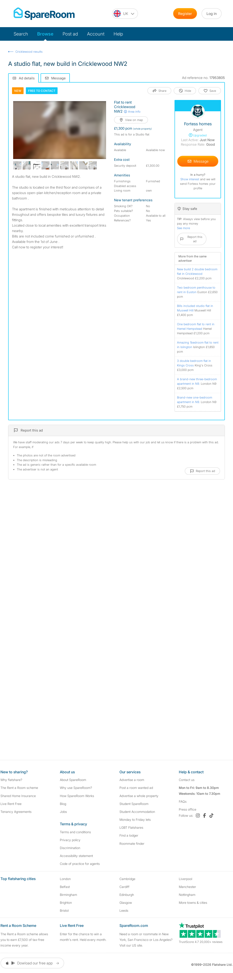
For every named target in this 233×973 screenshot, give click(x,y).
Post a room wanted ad (136, 788)
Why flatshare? (11, 780)
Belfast (65, 887)
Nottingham (187, 895)
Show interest (190, 179)
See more (183, 228)
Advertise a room (131, 780)
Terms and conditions (75, 832)
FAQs (183, 801)
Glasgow (125, 902)
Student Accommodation (137, 812)
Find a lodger (128, 835)
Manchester (187, 887)
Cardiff (124, 887)
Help (118, 34)
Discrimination (70, 848)
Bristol (64, 910)
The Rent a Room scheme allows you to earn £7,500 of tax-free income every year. (24, 939)
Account (95, 34)
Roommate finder (131, 843)
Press (187, 809)
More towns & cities (193, 902)
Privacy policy (70, 840)
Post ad (70, 34)
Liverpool (185, 879)
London (65, 879)
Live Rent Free (11, 804)
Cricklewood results (29, 51)
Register (185, 13)
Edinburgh (126, 895)
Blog (63, 804)
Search (21, 34)
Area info (132, 111)
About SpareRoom (73, 780)
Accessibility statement (76, 856)
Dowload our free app (32, 963)
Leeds (123, 910)
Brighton (66, 902)
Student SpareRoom (133, 804)
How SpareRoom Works (77, 796)
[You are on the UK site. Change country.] (125, 13)
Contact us (186, 780)
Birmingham (68, 895)
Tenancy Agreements (16, 812)
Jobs (63, 812)
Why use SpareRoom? (76, 788)
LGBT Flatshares (131, 827)
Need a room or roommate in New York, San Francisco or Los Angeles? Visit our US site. (145, 939)
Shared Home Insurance (18, 796)
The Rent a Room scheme (19, 788)
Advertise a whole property (138, 796)
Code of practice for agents (80, 864)
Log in (211, 13)
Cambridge (127, 879)
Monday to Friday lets (135, 819)
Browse (45, 34)
